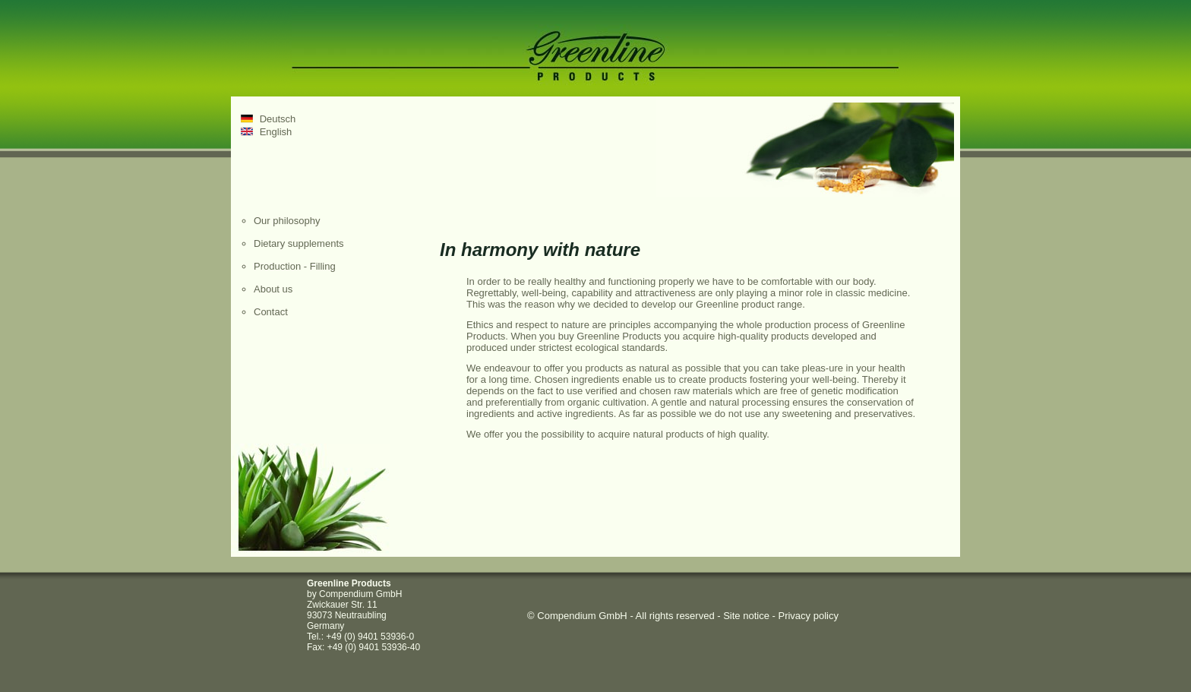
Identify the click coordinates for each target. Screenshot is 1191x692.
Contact (271, 312)
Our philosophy (287, 220)
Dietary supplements (299, 243)
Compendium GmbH (582, 615)
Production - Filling (295, 266)
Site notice (746, 615)
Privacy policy (808, 615)
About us (273, 289)
